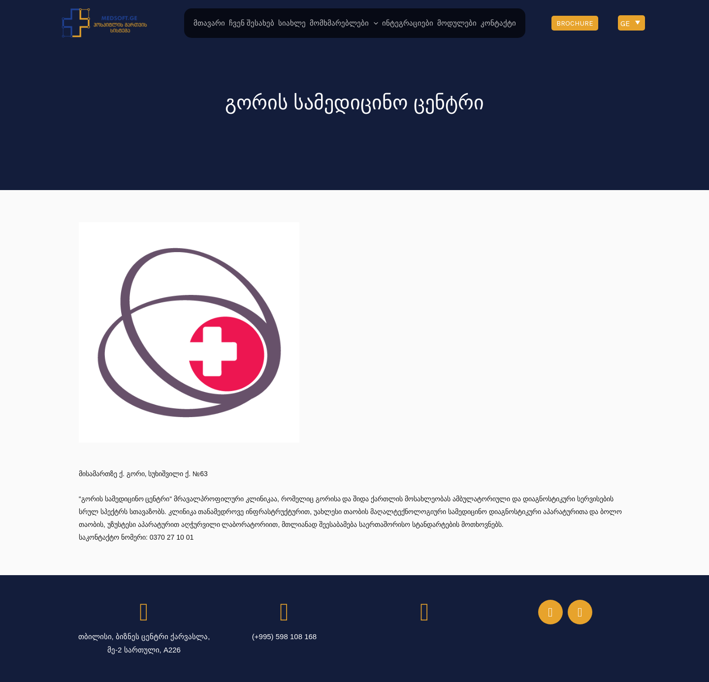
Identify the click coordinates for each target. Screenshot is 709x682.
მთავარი (209, 23)
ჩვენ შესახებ (251, 23)
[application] (373, 23)
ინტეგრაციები (407, 23)
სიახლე (292, 23)
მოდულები (457, 23)
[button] (574, 23)
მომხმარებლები (344, 23)
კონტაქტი (498, 23)
